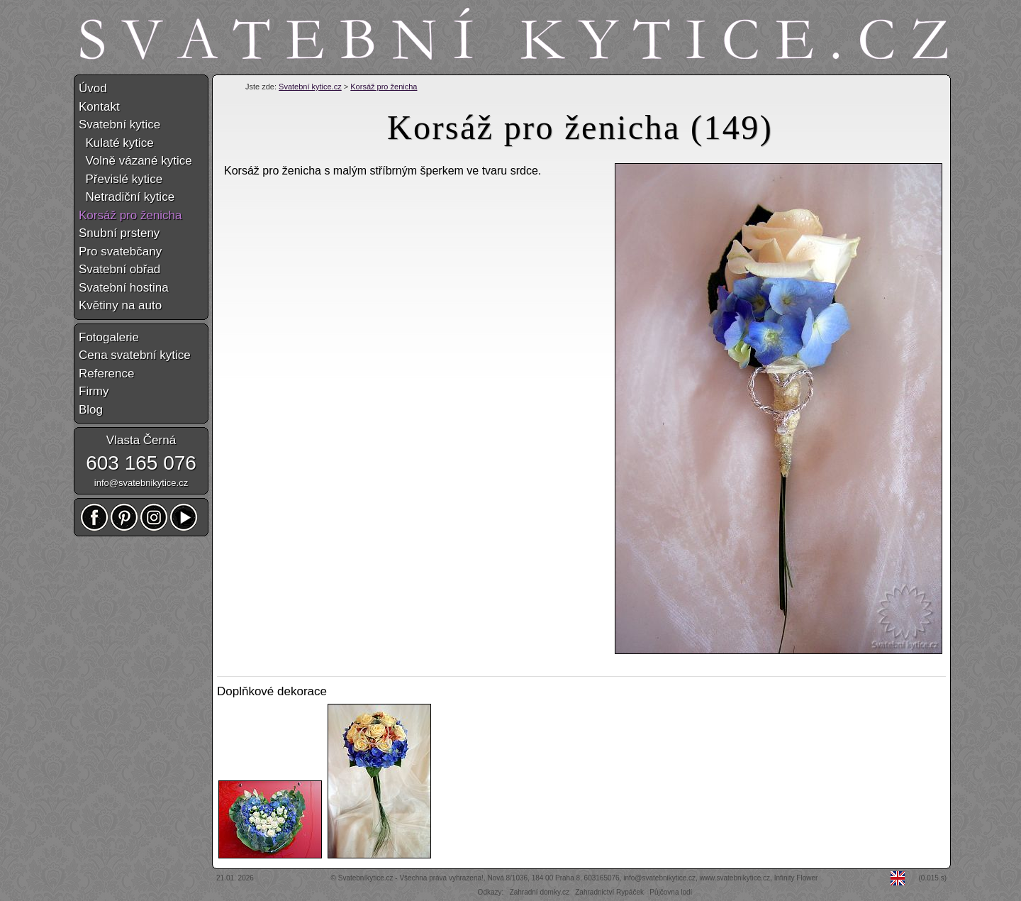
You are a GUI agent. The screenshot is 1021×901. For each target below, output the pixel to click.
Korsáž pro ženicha (383, 86)
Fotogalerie (109, 337)
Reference (106, 373)
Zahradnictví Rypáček (609, 892)
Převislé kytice (120, 179)
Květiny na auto (120, 305)
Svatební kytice (119, 124)
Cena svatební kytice (135, 355)
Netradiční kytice (126, 197)
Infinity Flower (796, 878)
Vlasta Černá (141, 440)
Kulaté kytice (116, 143)
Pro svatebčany (120, 251)
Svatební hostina (124, 287)
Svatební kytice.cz (310, 86)
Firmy (93, 391)
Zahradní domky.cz (539, 892)
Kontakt (99, 107)
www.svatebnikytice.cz (735, 878)
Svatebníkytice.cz (366, 878)
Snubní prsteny (119, 233)
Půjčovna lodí (670, 892)
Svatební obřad (119, 269)
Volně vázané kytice (135, 160)
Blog (91, 409)
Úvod (93, 88)
